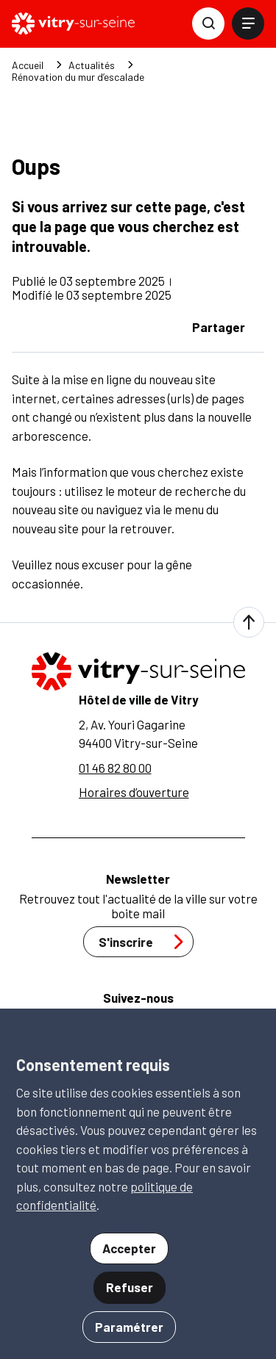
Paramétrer (129, 1326)
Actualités (91, 65)
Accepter (129, 1248)
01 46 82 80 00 (115, 767)
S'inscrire (145, 942)
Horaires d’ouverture (134, 792)
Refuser (129, 1287)
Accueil (27, 65)
